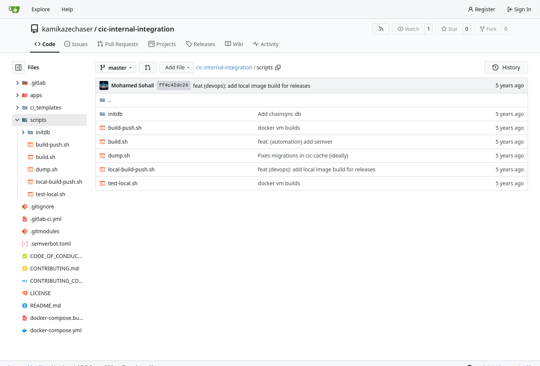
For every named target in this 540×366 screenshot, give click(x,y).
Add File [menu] (178, 67)
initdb (115, 113)
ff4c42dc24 (173, 85)
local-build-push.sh (131, 169)
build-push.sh (124, 127)
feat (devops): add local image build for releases (251, 85)
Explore (41, 9)
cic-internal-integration (136, 29)
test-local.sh (123, 183)
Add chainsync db (279, 113)
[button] (148, 67)
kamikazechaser (67, 29)
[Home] (14, 9)
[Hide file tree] (18, 67)
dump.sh (119, 155)
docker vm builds (279, 127)
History (506, 67)
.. (105, 100)
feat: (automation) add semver (295, 141)
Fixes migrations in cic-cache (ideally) (303, 155)
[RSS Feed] (381, 28)
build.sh (118, 141)
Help (67, 9)
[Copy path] (277, 67)
